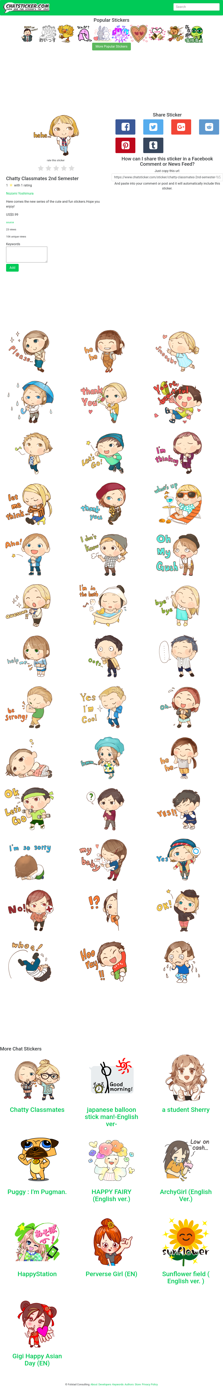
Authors (129, 1384)
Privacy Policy (150, 1384)
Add (12, 268)
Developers (104, 1384)
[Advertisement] (111, 83)
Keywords (118, 1384)
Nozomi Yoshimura (19, 193)
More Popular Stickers (111, 46)
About (93, 1384)
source (10, 222)
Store (138, 1384)
